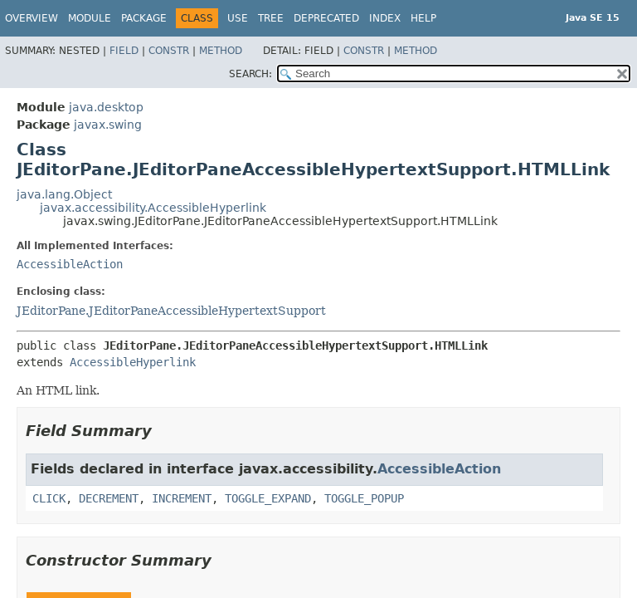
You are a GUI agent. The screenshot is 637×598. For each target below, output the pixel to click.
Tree (271, 18)
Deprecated (326, 18)
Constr (168, 50)
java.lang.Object (64, 194)
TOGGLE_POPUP (364, 498)
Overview (31, 18)
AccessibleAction (70, 264)
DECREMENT (109, 498)
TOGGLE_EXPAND (268, 498)
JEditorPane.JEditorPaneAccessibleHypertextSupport (171, 310)
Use (237, 18)
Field (124, 50)
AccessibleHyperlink (133, 362)
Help (423, 18)
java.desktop (106, 107)
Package (144, 18)
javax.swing (108, 124)
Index (385, 18)
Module (89, 18)
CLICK (49, 498)
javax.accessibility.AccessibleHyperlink (153, 207)
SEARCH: (250, 74)
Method (220, 50)
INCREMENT (182, 498)
